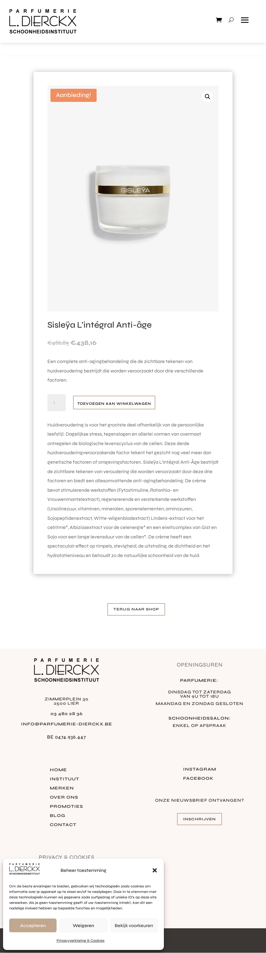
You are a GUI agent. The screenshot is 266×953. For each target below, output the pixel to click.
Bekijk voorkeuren (134, 925)
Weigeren (83, 925)
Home (58, 770)
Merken (62, 788)
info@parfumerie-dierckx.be (66, 724)
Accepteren (33, 925)
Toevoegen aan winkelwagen (114, 403)
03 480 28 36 (66, 713)
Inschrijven (199, 819)
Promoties (66, 806)
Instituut (64, 779)
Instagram (199, 769)
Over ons (64, 797)
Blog (57, 816)
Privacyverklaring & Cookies (81, 940)
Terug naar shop (136, 609)
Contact (63, 825)
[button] (155, 870)
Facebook (198, 778)
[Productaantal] (56, 402)
